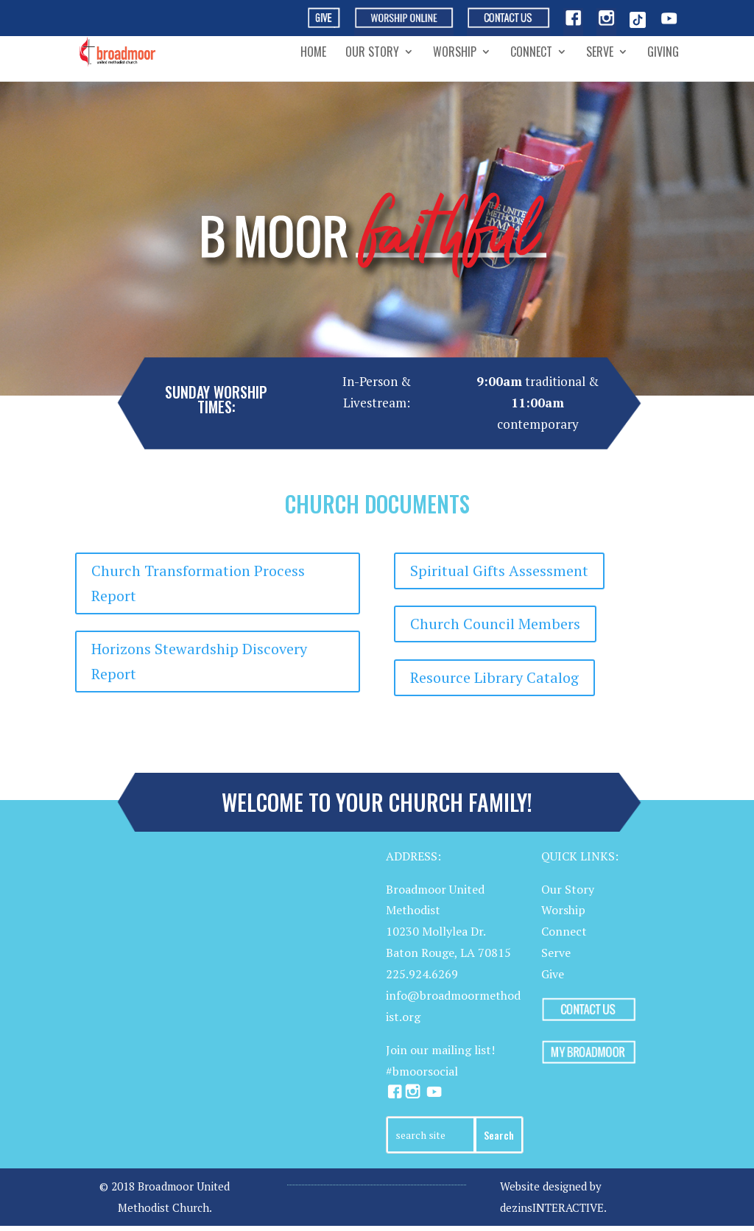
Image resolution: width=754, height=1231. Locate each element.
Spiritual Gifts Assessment (499, 571)
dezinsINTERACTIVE (552, 1207)
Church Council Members (495, 624)
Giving (663, 53)
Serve (599, 53)
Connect (531, 53)
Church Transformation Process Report (198, 583)
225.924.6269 (422, 974)
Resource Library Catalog (494, 677)
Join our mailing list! (440, 1050)
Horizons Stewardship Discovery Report (199, 661)
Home (313, 53)
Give (552, 974)
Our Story (372, 53)
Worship (454, 53)
